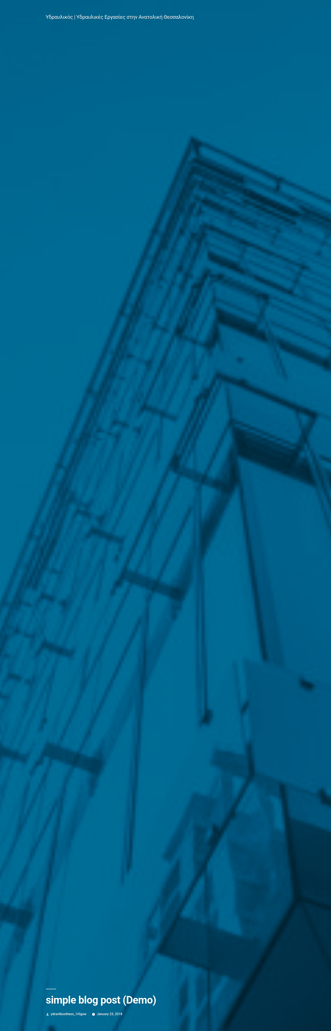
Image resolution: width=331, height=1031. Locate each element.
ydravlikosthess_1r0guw (68, 1014)
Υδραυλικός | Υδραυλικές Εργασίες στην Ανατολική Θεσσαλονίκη (120, 17)
